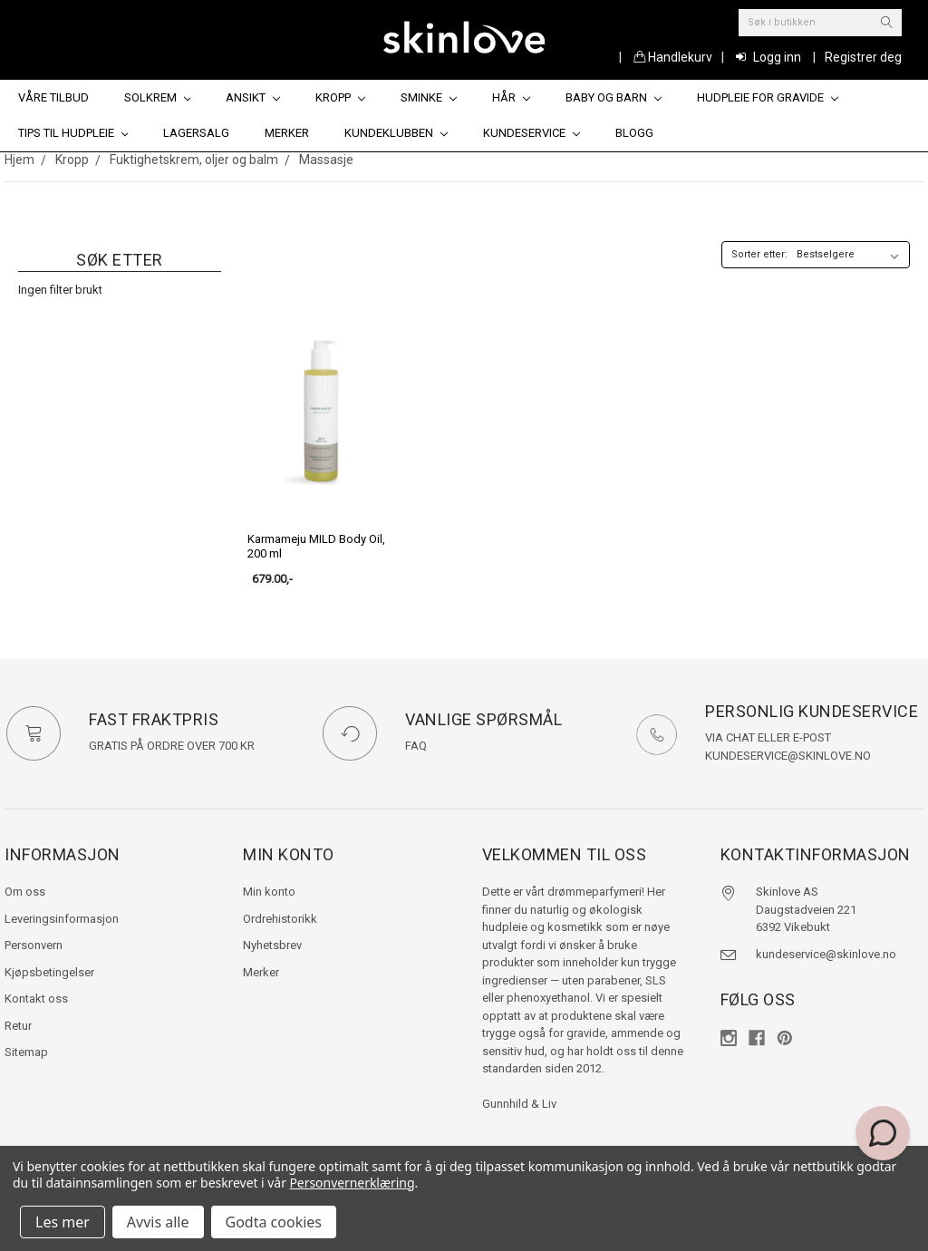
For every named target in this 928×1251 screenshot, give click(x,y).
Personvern (34, 945)
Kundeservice (531, 133)
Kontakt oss (36, 998)
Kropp (340, 97)
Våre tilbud (53, 97)
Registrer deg (863, 57)
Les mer (62, 1222)
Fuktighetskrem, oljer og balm (194, 159)
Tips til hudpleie (73, 133)
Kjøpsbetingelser (49, 972)
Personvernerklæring (351, 1182)
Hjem (19, 159)
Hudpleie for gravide (767, 97)
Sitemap (26, 1052)
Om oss (25, 891)
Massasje (326, 159)
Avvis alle (158, 1222)
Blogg (634, 133)
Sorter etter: (759, 254)
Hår (511, 97)
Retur (18, 1026)
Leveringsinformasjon (62, 919)
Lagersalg (196, 133)
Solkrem (157, 97)
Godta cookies (274, 1222)
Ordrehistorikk (280, 919)
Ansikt (253, 97)
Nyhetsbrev (272, 945)
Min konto (269, 891)
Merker (287, 133)
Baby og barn (614, 97)
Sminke (429, 97)
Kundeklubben (396, 133)
